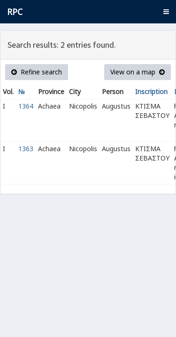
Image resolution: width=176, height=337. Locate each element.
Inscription (151, 91)
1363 (25, 148)
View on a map (137, 71)
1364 (25, 106)
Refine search (36, 71)
